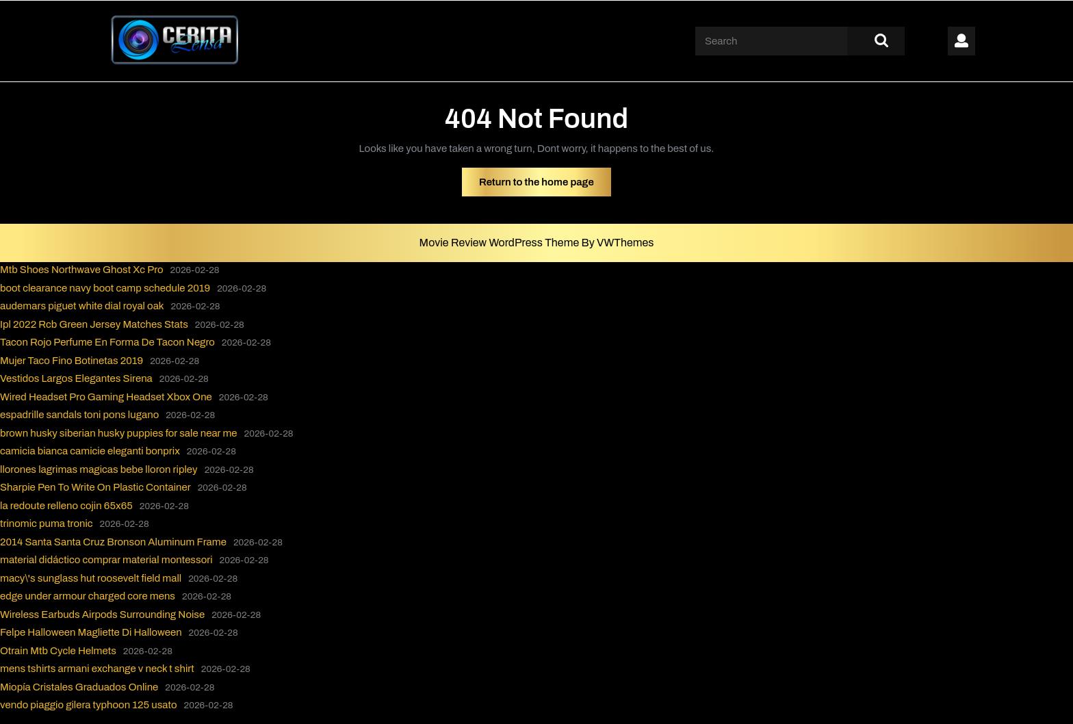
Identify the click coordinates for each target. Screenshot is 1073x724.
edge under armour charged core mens (87, 596)
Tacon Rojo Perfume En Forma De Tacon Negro (107, 342)
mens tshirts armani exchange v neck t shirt (97, 668)
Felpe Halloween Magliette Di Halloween (91, 632)
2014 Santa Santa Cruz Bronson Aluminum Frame (113, 541)
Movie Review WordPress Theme (500, 242)
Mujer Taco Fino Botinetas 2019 (71, 360)
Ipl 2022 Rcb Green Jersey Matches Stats (94, 324)
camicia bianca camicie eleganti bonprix (90, 450)
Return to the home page (545, 185)
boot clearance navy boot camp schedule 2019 (105, 288)
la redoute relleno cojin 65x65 (66, 505)
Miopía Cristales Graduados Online (79, 687)
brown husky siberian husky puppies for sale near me (118, 433)
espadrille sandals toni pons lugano (79, 414)
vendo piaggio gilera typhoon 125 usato (88, 704)
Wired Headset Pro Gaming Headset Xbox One (106, 396)
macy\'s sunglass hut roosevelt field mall (90, 578)
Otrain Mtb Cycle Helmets (58, 650)
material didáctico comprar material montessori (106, 559)
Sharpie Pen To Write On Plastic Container (95, 487)
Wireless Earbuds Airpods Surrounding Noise (102, 614)
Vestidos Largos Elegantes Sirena (76, 378)
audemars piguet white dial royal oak (82, 305)
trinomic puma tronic (46, 523)
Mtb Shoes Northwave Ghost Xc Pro (82, 269)
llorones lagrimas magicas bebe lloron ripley (99, 469)
